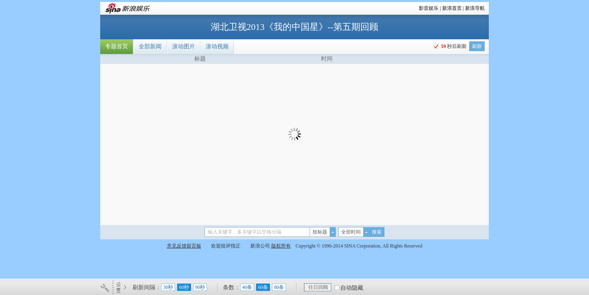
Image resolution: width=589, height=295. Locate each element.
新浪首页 (452, 8)
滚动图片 (183, 46)
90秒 (200, 287)
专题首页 (116, 46)
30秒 (168, 287)
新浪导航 (475, 8)
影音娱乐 (428, 8)
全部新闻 (150, 46)
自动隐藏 (351, 288)
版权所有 (281, 246)
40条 (247, 287)
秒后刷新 (453, 46)
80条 (279, 287)
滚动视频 (217, 46)
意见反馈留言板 (184, 246)
